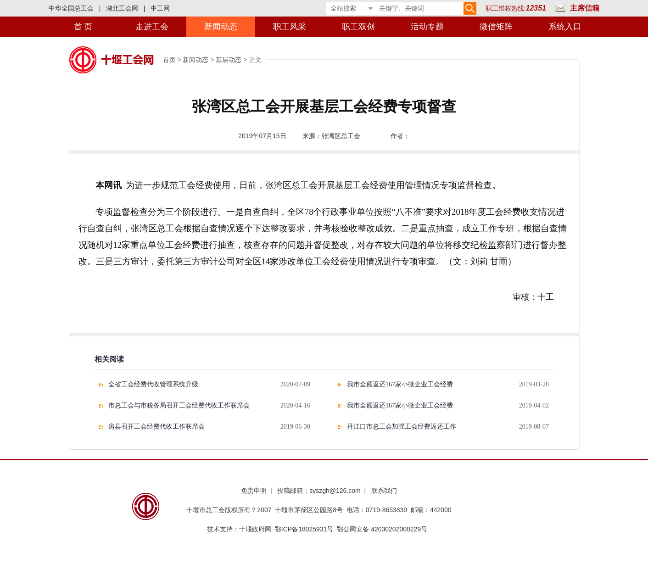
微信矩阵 (496, 26)
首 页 (83, 26)
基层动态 (228, 59)
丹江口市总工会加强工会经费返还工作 (401, 426)
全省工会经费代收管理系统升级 (153, 384)
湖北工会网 (122, 8)
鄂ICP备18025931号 (304, 529)
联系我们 (384, 490)
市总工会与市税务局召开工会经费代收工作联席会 (179, 405)
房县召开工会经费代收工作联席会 (156, 426)
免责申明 (254, 490)
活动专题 (427, 26)
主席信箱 (584, 8)
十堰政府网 (255, 529)
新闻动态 (220, 26)
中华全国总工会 (71, 8)
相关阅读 (109, 359)
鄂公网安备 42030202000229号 (384, 529)
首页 (169, 59)
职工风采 (289, 26)
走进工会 (151, 26)
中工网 (160, 8)
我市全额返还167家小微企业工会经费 (400, 384)
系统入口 (564, 26)
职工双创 (358, 26)
